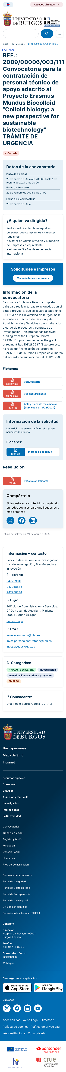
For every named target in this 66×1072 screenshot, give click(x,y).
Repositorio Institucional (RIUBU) (21, 913)
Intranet (9, 762)
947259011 (14, 581)
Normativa (9, 858)
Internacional (11, 809)
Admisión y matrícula (15, 796)
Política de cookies (15, 1026)
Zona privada (37, 1033)
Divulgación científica (15, 906)
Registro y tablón (12, 839)
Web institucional (14, 1033)
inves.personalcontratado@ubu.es (29, 641)
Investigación (48, 669)
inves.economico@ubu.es (23, 635)
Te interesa (17, 44)
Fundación (9, 845)
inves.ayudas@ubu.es (21, 646)
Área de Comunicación (16, 864)
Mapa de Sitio (13, 755)
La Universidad (12, 815)
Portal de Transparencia (16, 894)
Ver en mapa (15, 621)
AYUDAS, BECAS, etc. (21, 669)
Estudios (8, 790)
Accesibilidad (12, 1020)
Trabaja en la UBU (13, 832)
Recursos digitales (14, 777)
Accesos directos (44, 4)
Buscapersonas (14, 748)
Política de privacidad (45, 1026)
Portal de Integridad (14, 881)
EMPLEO (14, 681)
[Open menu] (59, 33)
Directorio (47, 1020)
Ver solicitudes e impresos (33, 278)
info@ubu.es (10, 956)
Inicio (5, 44)
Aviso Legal (30, 1020)
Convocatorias (11, 826)
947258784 (14, 592)
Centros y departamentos (17, 875)
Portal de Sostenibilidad (16, 887)
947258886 (14, 586)
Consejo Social (11, 851)
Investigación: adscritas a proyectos (30, 675)
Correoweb (9, 784)
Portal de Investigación (16, 900)
